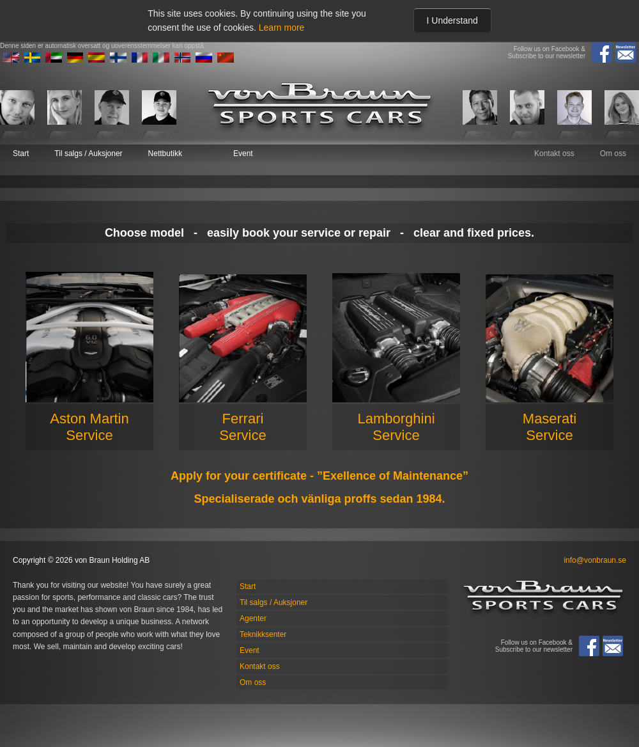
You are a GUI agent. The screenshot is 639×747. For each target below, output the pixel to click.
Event (243, 153)
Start (21, 153)
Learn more (282, 27)
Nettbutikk (165, 153)
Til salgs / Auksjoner (88, 153)
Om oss (613, 153)
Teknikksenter (263, 634)
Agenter (253, 618)
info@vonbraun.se (595, 560)
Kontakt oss (554, 153)
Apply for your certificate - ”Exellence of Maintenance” (319, 475)
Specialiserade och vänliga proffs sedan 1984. (319, 498)
